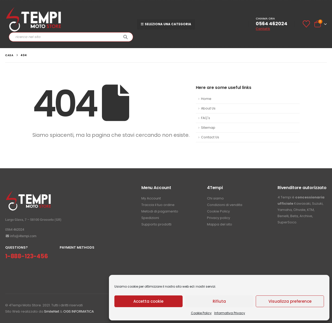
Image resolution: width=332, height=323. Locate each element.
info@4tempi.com (20, 236)
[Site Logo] (33, 19)
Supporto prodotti (156, 224)
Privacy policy (218, 217)
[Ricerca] (125, 37)
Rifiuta (219, 301)
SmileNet (51, 311)
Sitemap (208, 127)
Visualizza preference (290, 301)
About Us (208, 108)
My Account (151, 198)
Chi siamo (215, 198)
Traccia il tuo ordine (158, 204)
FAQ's (205, 118)
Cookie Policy (201, 313)
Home (206, 98)
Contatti (263, 29)
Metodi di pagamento (159, 211)
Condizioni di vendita (224, 204)
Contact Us (210, 137)
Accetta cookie (148, 301)
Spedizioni (150, 217)
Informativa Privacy (229, 313)
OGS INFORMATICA (78, 311)
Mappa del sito (219, 224)
